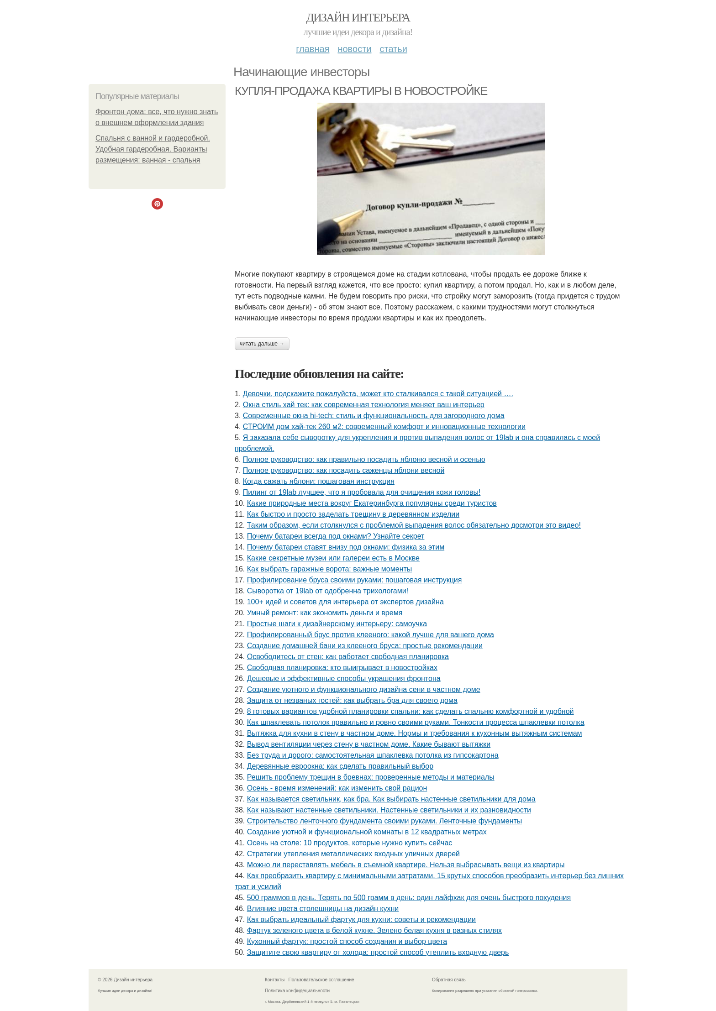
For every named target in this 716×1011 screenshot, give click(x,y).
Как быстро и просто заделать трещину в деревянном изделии (353, 514)
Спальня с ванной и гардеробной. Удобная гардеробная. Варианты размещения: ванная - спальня (152, 149)
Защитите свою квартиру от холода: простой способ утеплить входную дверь (378, 952)
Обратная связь (449, 979)
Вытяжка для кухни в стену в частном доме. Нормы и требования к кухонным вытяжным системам (414, 733)
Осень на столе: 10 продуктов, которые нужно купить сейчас (350, 843)
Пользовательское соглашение (321, 979)
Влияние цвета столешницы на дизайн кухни (323, 908)
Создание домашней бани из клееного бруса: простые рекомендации (365, 646)
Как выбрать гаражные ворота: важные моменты (329, 569)
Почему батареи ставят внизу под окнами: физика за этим (345, 547)
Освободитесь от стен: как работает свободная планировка (348, 656)
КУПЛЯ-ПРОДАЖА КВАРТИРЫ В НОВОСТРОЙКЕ (361, 91)
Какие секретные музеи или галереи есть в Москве (333, 558)
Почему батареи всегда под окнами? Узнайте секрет (336, 536)
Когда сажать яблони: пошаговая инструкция (319, 481)
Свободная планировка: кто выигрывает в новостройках (342, 667)
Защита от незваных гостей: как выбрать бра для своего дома (352, 700)
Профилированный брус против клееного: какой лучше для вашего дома (370, 635)
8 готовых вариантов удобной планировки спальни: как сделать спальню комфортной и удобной (410, 711)
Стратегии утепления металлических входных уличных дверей (353, 854)
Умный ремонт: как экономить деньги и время (325, 613)
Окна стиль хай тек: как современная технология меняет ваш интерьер (363, 405)
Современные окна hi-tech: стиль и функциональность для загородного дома (374, 415)
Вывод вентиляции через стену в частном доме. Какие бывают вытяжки (369, 744)
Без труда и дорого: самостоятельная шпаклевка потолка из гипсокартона (373, 755)
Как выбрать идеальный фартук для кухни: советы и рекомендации (361, 919)
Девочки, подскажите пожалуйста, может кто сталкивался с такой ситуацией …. (378, 394)
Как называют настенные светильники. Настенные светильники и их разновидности (389, 810)
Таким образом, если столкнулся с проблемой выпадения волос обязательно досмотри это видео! (414, 525)
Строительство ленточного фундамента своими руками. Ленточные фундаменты (384, 821)
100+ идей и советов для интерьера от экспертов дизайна (345, 602)
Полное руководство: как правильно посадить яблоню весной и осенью (364, 459)
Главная (312, 49)
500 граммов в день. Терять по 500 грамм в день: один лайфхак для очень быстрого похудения (409, 897)
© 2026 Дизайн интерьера (125, 979)
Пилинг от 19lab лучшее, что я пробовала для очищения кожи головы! (362, 492)
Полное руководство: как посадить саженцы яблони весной (344, 470)
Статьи (393, 49)
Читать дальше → (262, 343)
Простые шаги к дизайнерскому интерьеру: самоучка (337, 624)
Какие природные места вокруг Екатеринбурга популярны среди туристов (372, 503)
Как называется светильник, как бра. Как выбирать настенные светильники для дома (391, 799)
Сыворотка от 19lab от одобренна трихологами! (327, 591)
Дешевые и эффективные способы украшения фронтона (344, 678)
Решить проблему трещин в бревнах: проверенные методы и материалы (371, 777)
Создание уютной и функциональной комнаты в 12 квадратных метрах (367, 832)
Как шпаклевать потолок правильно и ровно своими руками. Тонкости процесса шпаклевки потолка (415, 722)
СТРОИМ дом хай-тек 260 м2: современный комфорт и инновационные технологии (384, 426)
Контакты (274, 979)
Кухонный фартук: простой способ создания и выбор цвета (347, 941)
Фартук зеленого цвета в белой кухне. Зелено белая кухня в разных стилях (374, 930)
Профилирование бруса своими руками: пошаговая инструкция (354, 580)
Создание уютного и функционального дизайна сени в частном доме (363, 689)
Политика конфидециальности (297, 990)
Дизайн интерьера (358, 17)
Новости (354, 49)
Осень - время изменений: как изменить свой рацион (337, 788)
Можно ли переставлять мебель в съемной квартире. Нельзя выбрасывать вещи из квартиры (406, 865)
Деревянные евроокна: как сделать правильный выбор (340, 766)
